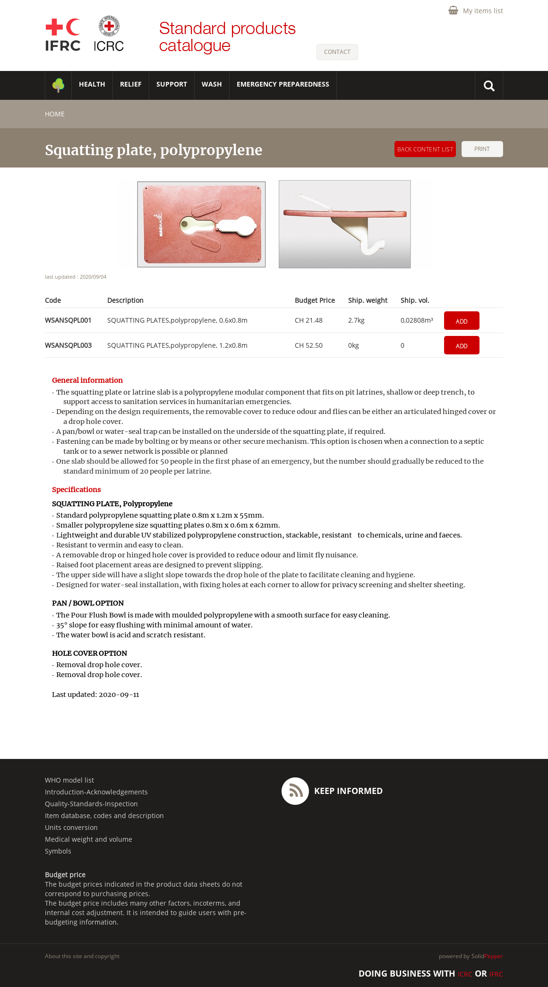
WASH (212, 83)
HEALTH (92, 83)
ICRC (465, 973)
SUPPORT (171, 83)
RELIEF (131, 83)
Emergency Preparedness (283, 83)
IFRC (496, 973)
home (55, 113)
